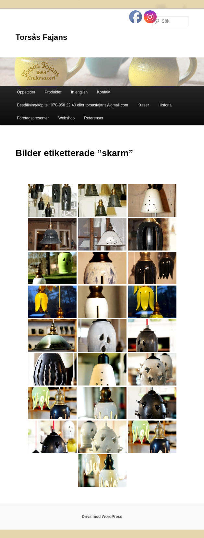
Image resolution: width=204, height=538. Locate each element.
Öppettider (26, 92)
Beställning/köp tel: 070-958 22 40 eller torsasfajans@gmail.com (72, 105)
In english (79, 92)
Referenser (93, 118)
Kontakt (103, 92)
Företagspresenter (33, 118)
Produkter (53, 92)
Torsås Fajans (41, 37)
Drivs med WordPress (102, 516)
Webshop (66, 118)
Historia (165, 105)
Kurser (143, 105)
